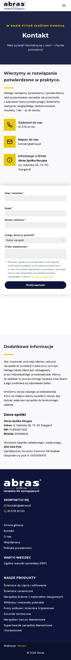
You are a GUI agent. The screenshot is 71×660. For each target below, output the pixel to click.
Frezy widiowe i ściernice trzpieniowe (29, 608)
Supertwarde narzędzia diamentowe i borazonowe (28, 627)
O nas (7, 536)
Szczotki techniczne (17, 614)
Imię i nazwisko (14, 193)
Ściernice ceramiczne (18, 591)
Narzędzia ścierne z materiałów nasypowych (33, 597)
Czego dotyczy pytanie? (19, 235)
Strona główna (13, 525)
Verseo (21, 645)
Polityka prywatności (41, 276)
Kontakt (9, 531)
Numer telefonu (15, 220)
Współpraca (12, 542)
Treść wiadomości (17, 246)
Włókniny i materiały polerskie (24, 602)
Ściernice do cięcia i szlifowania (25, 585)
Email (9, 208)
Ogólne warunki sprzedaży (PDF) (25, 563)
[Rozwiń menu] (63, 5)
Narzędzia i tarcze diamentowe (24, 619)
